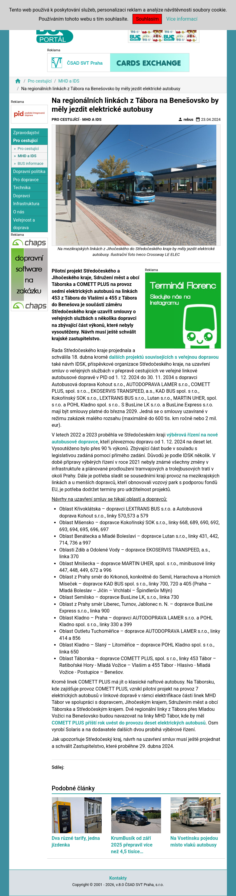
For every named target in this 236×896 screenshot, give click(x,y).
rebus (186, 119)
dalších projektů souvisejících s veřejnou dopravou (163, 357)
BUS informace (30, 163)
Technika (22, 187)
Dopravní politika (29, 171)
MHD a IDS (68, 81)
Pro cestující (40, 81)
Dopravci (21, 196)
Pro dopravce (25, 179)
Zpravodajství (26, 132)
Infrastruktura (26, 203)
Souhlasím (147, 19)
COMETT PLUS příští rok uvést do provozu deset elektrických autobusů (129, 723)
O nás (18, 212)
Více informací (181, 19)
